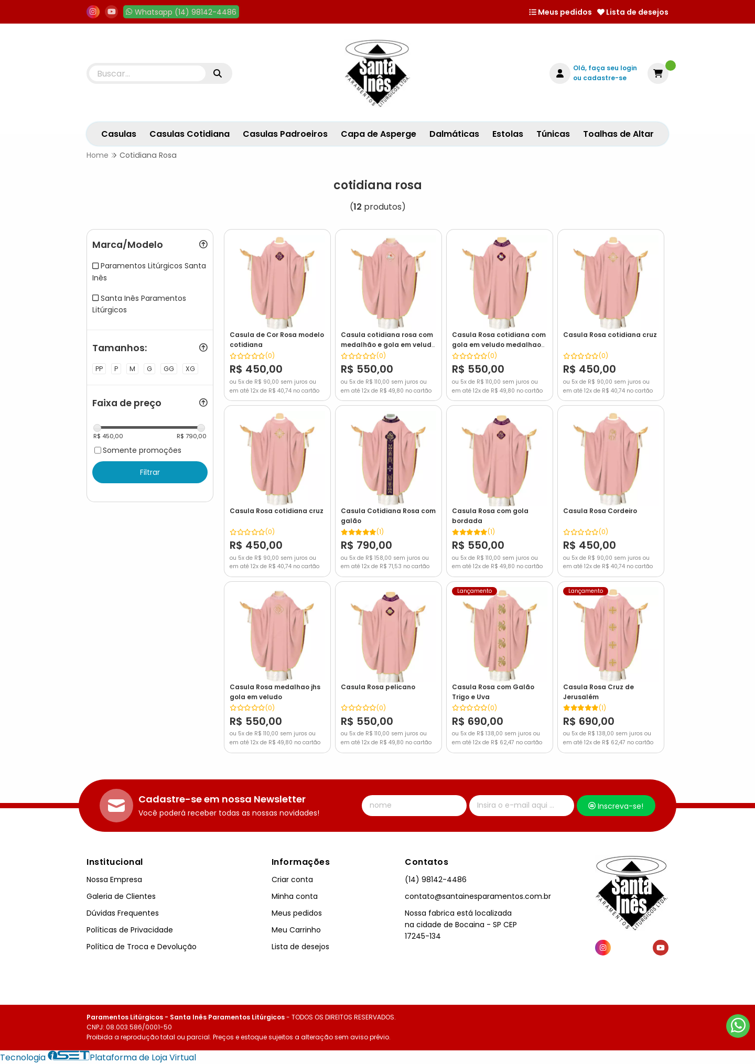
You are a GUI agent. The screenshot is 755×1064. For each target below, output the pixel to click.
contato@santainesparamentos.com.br (478, 896)
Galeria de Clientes (121, 896)
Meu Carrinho (296, 930)
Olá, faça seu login (605, 67)
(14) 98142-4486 (436, 879)
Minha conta (295, 896)
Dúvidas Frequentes (123, 913)
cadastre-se (605, 77)
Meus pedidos (560, 12)
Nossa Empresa (114, 879)
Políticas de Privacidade (130, 930)
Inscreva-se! (615, 806)
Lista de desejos (632, 12)
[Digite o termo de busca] (147, 73)
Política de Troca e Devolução (142, 946)
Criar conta (292, 879)
